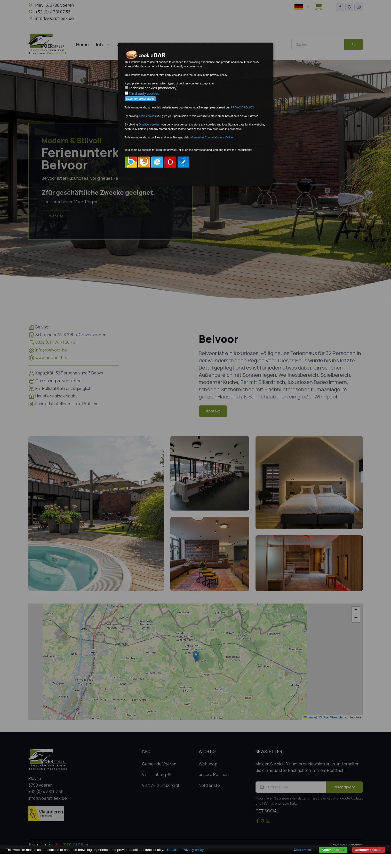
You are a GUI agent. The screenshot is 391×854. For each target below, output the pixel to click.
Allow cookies (333, 850)
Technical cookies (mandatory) (153, 88)
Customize (302, 850)
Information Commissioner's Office (211, 137)
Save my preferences (140, 98)
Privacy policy (193, 850)
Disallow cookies (368, 850)
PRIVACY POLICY (241, 107)
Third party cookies (144, 93)
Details (172, 850)
